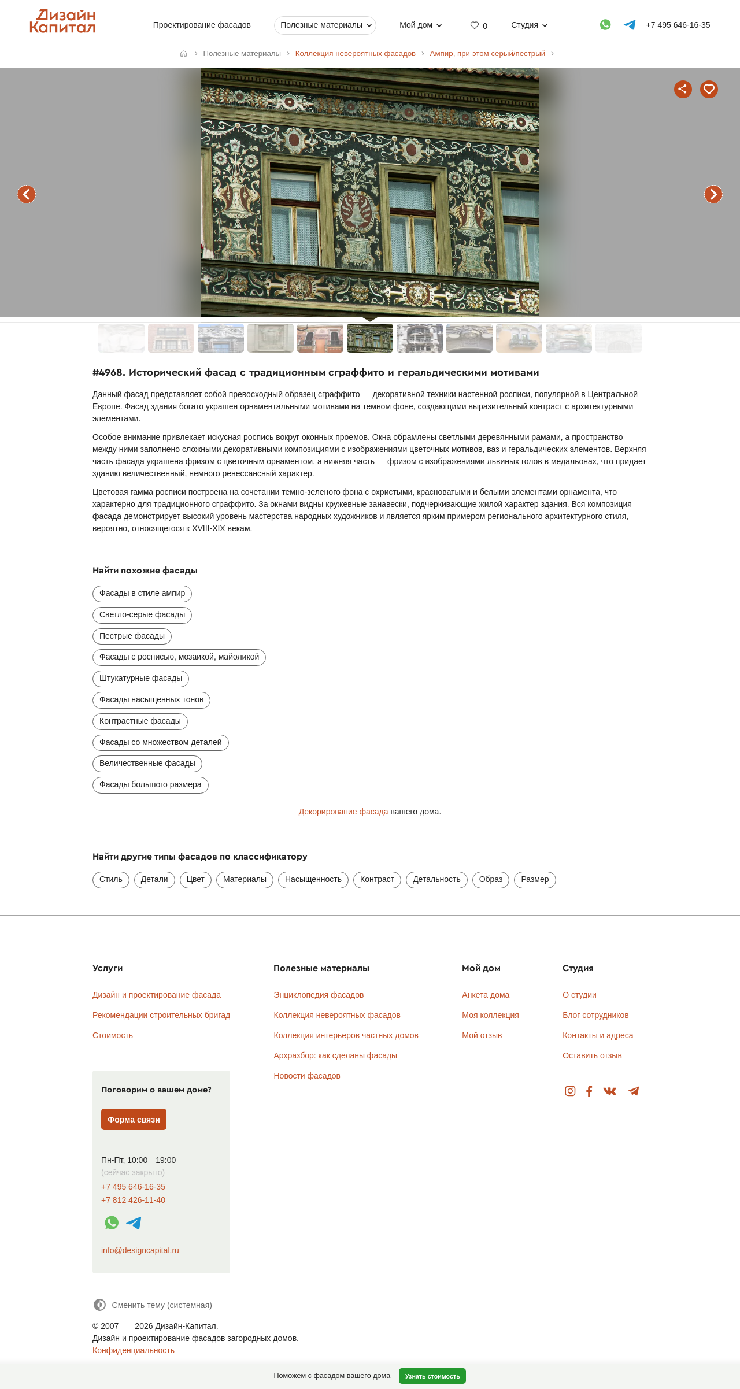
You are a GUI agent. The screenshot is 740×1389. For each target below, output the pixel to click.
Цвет (196, 879)
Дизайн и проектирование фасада (156, 994)
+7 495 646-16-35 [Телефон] (678, 24)
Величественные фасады (147, 763)
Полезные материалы (321, 24)
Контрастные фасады (140, 720)
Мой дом (415, 24)
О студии (580, 994)
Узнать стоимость (432, 1376)
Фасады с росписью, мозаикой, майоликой (179, 656)
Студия (524, 24)
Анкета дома (485, 994)
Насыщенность (313, 879)
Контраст (377, 879)
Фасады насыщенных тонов (151, 699)
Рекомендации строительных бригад (161, 1015)
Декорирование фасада (343, 811)
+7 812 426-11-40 (133, 1200)
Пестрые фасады (132, 635)
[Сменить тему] (152, 1305)
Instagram (570, 1091)
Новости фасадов (307, 1075)
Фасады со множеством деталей (160, 742)
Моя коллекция (490, 1015)
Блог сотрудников (596, 1015)
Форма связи (134, 1119)
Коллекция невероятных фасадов (337, 1015)
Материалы (245, 879)
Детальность (437, 879)
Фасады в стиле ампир (142, 593)
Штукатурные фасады (140, 678)
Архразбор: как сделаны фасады (335, 1055)
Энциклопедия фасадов (318, 994)
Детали (154, 879)
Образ (491, 879)
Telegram (634, 1091)
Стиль (111, 879)
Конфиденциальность (133, 1350)
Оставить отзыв (592, 1055)
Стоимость (112, 1035)
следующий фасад (713, 194)
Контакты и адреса (598, 1035)
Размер (535, 879)
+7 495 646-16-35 (133, 1187)
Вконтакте (610, 1091)
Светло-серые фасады (142, 614)
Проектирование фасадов (202, 24)
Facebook (589, 1091)
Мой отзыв (482, 1035)
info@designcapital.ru (140, 1250)
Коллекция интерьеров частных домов (346, 1035)
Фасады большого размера (150, 784)
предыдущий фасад (26, 194)
